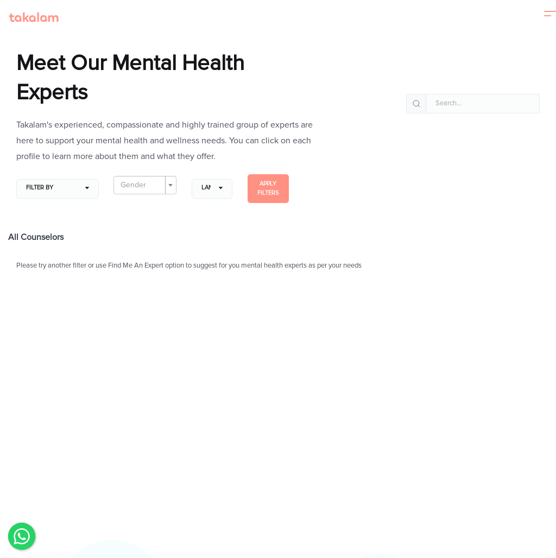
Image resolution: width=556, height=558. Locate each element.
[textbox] (142, 185)
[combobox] (144, 185)
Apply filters (268, 188)
